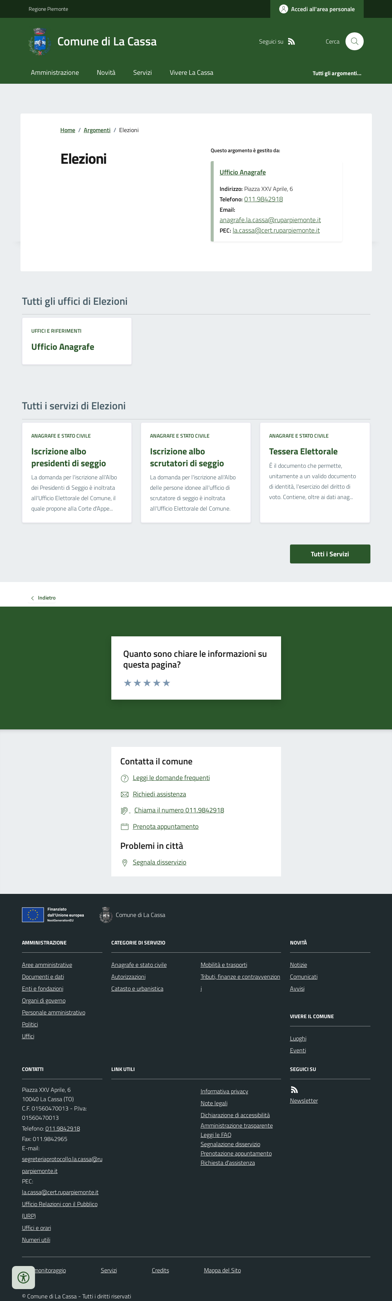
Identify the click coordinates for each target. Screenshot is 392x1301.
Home (67, 129)
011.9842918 (263, 199)
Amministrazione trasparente (237, 1125)
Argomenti (97, 129)
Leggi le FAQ (216, 1134)
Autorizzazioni (128, 976)
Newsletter (304, 1100)
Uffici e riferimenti (56, 331)
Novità (106, 72)
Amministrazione (55, 72)
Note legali (214, 1103)
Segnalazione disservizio (230, 1143)
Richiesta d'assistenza (228, 1162)
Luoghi (298, 1038)
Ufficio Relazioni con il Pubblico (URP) (60, 1209)
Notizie (298, 964)
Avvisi (297, 988)
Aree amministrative (47, 964)
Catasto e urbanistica (137, 988)
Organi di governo (44, 1000)
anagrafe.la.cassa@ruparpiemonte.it (270, 220)
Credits (160, 1270)
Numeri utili (36, 1239)
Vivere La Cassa (191, 72)
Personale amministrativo (53, 1012)
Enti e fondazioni (42, 988)
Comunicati (304, 976)
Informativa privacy (224, 1091)
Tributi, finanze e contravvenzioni (240, 982)
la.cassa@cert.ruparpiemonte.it (276, 230)
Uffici (28, 1036)
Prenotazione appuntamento (236, 1153)
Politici (30, 1024)
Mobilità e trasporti (224, 964)
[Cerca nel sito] (351, 41)
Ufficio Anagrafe (243, 172)
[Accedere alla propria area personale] (317, 9)
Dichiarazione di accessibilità (235, 1114)
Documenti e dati (43, 976)
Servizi (142, 72)
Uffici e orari (36, 1227)
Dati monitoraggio (44, 1270)
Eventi (298, 1050)
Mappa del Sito (222, 1270)
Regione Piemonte (48, 9)
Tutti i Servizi (330, 554)
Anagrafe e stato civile (61, 435)
